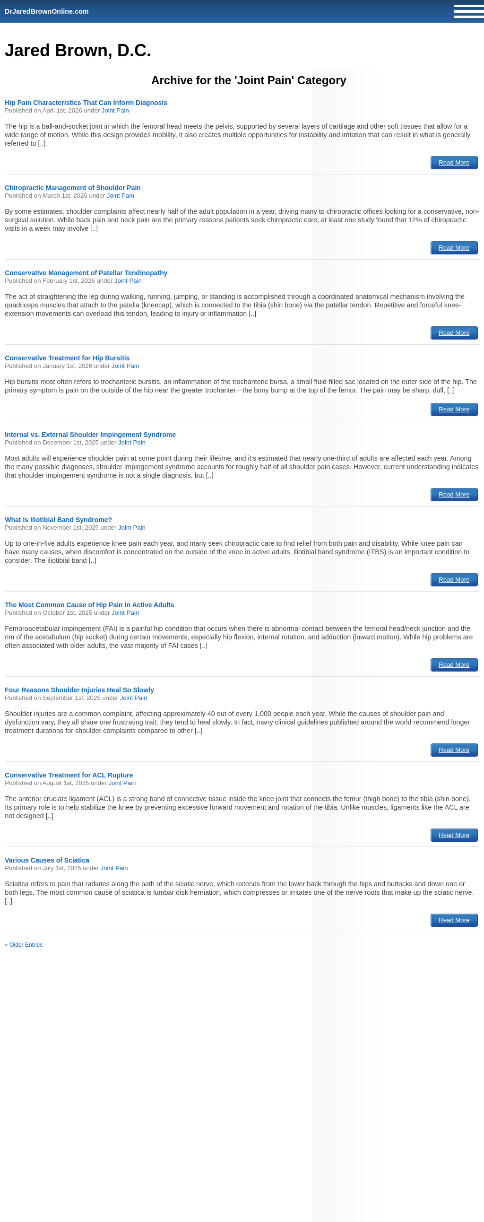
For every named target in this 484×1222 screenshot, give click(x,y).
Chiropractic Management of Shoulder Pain (73, 188)
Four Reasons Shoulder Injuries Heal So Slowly (79, 690)
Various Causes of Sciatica (47, 860)
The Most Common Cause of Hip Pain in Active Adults (89, 605)
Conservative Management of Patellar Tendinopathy (86, 273)
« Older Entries (24, 945)
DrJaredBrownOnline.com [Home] (47, 11)
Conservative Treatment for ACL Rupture (69, 775)
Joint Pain (115, 110)
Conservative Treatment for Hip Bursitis (67, 358)
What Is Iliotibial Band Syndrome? (58, 520)
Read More (454, 162)
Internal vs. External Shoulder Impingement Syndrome (90, 434)
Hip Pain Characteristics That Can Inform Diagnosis (86, 102)
